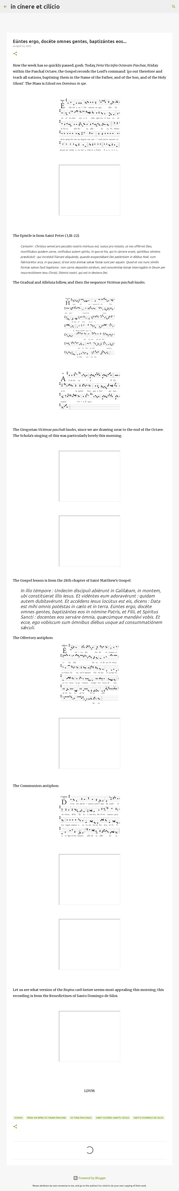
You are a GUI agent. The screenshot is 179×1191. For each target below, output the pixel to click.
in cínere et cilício (35, 6)
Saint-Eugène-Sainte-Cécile (112, 1118)
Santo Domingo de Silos (148, 1118)
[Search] (65, 6)
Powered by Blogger (89, 1178)
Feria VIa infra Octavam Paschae (46, 1118)
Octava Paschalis (81, 1118)
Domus (18, 1118)
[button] (15, 53)
